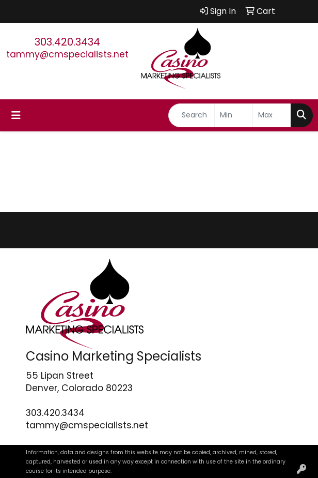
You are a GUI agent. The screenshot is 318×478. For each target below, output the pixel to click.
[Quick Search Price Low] (233, 115)
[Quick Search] (191, 115)
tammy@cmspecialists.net (67, 54)
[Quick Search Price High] (271, 115)
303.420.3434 (67, 42)
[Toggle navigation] (16, 115)
